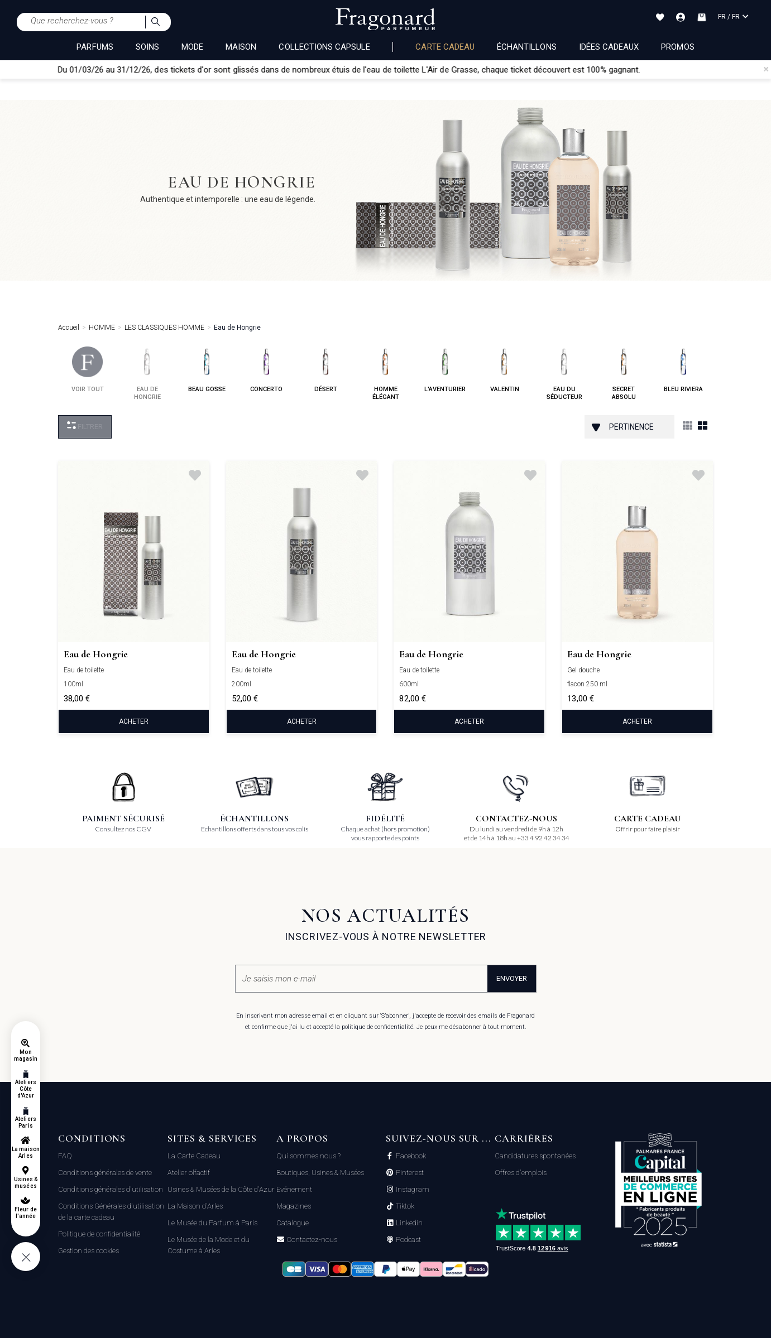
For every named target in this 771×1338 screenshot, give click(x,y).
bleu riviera (683, 369)
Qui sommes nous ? (308, 1156)
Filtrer (85, 426)
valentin (504, 369)
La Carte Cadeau (194, 1156)
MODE (192, 47)
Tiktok (404, 1206)
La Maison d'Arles (195, 1206)
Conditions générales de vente (105, 1172)
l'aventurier (445, 369)
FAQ (65, 1156)
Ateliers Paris (25, 1122)
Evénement (294, 1189)
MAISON (241, 47)
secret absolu (624, 373)
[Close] (766, 69)
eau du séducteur (564, 373)
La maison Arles (25, 1152)
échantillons (527, 47)
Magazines (293, 1206)
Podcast (407, 1240)
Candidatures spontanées (535, 1156)
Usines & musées (25, 1182)
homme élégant (385, 373)
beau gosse (207, 369)
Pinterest (409, 1173)
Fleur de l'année (25, 1212)
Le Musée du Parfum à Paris (212, 1223)
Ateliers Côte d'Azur (25, 1089)
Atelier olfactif (188, 1172)
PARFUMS (94, 47)
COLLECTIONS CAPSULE (324, 47)
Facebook (410, 1156)
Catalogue (292, 1223)
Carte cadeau (445, 47)
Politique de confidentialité (99, 1234)
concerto (266, 369)
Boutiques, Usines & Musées (320, 1172)
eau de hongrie (147, 373)
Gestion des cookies (88, 1250)
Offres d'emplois (521, 1172)
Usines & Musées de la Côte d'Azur (221, 1189)
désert (325, 369)
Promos (677, 47)
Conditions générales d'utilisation (110, 1189)
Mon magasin (25, 1055)
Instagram (411, 1189)
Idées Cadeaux (609, 47)
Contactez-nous (311, 1240)
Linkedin (408, 1223)
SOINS (147, 47)
